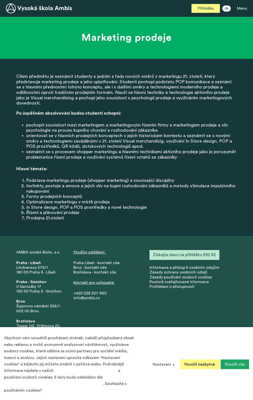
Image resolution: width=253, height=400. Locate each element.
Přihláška (206, 8)
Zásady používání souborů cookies (180, 277)
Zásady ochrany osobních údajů (178, 272)
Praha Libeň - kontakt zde (97, 263)
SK (227, 8)
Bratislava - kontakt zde (94, 272)
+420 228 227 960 (90, 293)
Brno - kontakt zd (89, 268)
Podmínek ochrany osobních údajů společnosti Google (53, 384)
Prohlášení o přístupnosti (171, 287)
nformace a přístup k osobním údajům (184, 268)
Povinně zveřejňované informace (179, 282)
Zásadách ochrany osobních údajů (86, 371)
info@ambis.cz (86, 298)
